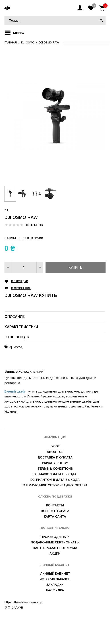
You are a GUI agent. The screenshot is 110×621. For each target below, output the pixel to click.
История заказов (55, 579)
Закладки (55, 584)
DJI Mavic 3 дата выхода (55, 474)
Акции (55, 553)
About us (55, 452)
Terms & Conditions (55, 468)
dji (10, 347)
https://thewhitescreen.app (23, 602)
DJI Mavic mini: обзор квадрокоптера (55, 485)
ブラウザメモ (13, 607)
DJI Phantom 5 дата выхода (55, 479)
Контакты (55, 505)
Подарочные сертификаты (55, 542)
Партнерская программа (55, 548)
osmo (18, 347)
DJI (6, 210)
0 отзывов (34, 225)
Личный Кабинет (55, 573)
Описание (14, 317)
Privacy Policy (55, 463)
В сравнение (21, 288)
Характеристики (21, 327)
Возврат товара (55, 511)
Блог (55, 446)
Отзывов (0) (16, 337)
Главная (10, 42)
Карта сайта (55, 516)
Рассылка (55, 590)
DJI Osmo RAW (49, 42)
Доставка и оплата (55, 457)
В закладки (19, 281)
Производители (55, 537)
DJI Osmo (27, 42)
